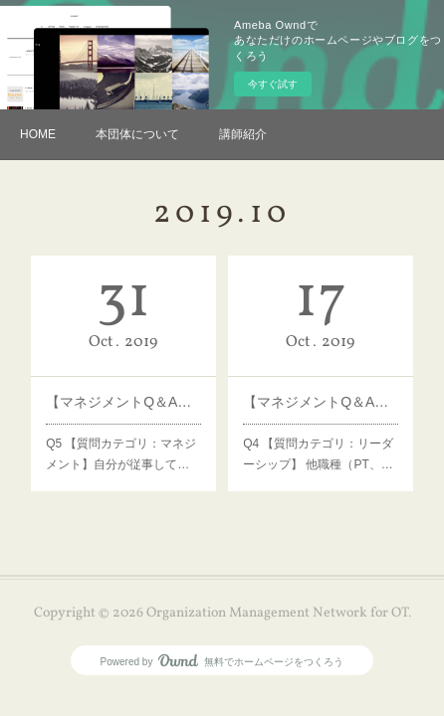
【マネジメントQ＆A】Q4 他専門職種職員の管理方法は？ (320, 401)
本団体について (137, 134)
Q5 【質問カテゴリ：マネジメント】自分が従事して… (121, 453)
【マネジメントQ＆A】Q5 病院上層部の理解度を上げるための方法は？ (123, 401)
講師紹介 (243, 134)
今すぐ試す (273, 84)
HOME (38, 134)
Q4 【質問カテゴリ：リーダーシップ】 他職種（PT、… (318, 453)
